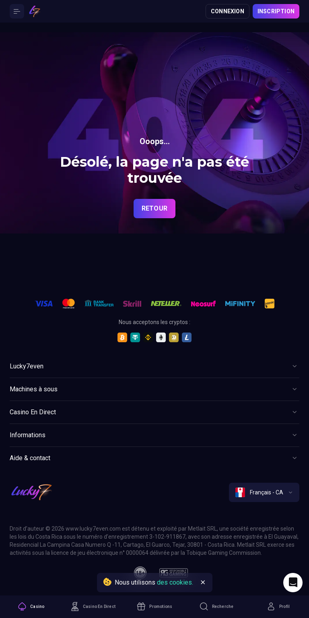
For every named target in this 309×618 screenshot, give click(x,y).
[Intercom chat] (293, 582)
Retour (154, 208)
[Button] (17, 11)
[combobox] (264, 492)
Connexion (227, 11)
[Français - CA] (264, 492)
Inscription (276, 11)
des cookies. (175, 582)
